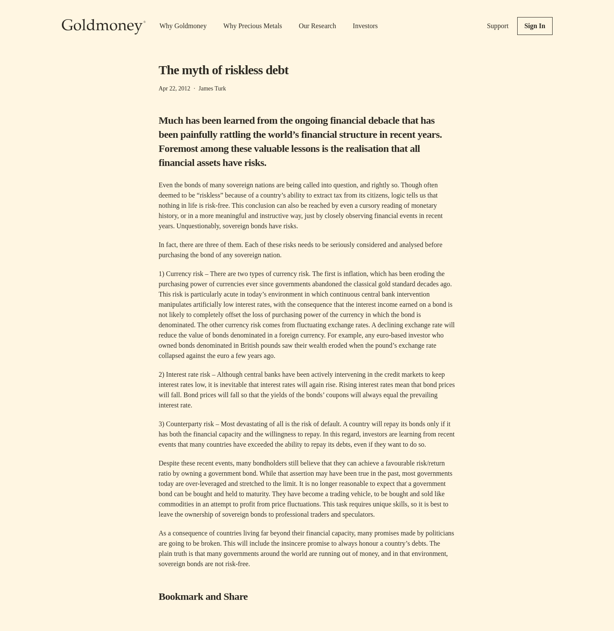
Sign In (534, 25)
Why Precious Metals (252, 25)
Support (498, 25)
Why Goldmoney (183, 25)
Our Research (317, 25)
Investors (365, 25)
